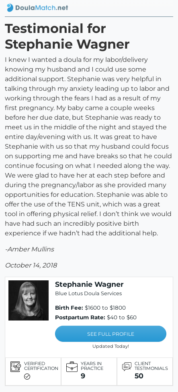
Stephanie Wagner (89, 284)
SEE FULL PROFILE (110, 334)
